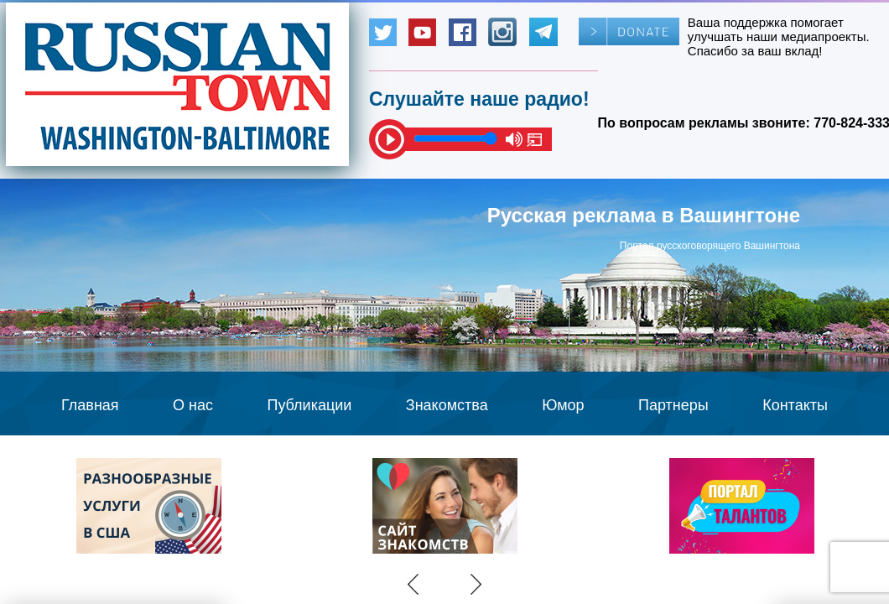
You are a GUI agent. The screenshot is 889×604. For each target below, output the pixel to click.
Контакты (795, 405)
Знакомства (447, 405)
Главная (90, 405)
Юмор (563, 405)
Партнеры (673, 405)
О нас (193, 405)
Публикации (309, 405)
